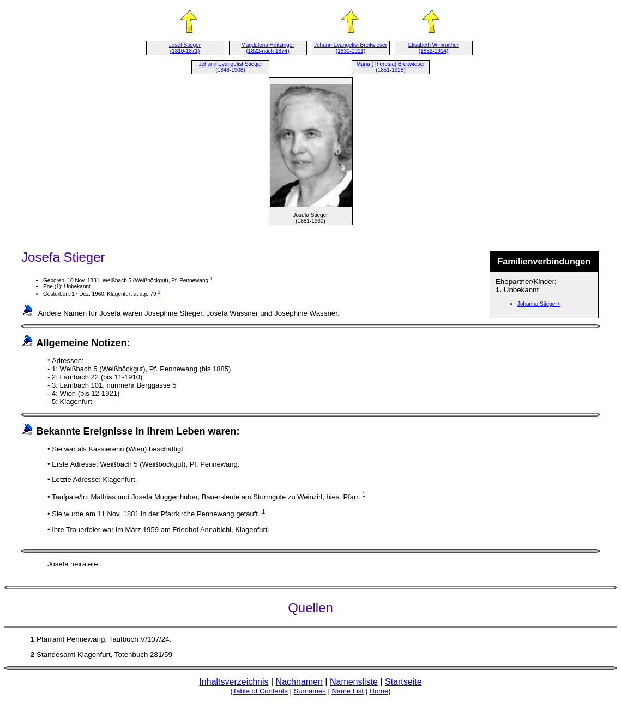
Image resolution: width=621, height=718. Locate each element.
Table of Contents (260, 691)
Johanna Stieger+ (538, 304)
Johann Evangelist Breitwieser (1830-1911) (350, 48)
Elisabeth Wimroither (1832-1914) (433, 48)
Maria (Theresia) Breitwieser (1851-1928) (391, 67)
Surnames (310, 691)
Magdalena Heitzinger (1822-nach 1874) (267, 48)
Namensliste (354, 681)
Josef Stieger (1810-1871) (185, 48)
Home (379, 691)
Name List (347, 691)
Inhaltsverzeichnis (233, 681)
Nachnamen (299, 681)
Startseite (403, 681)
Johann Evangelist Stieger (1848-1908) (230, 67)
